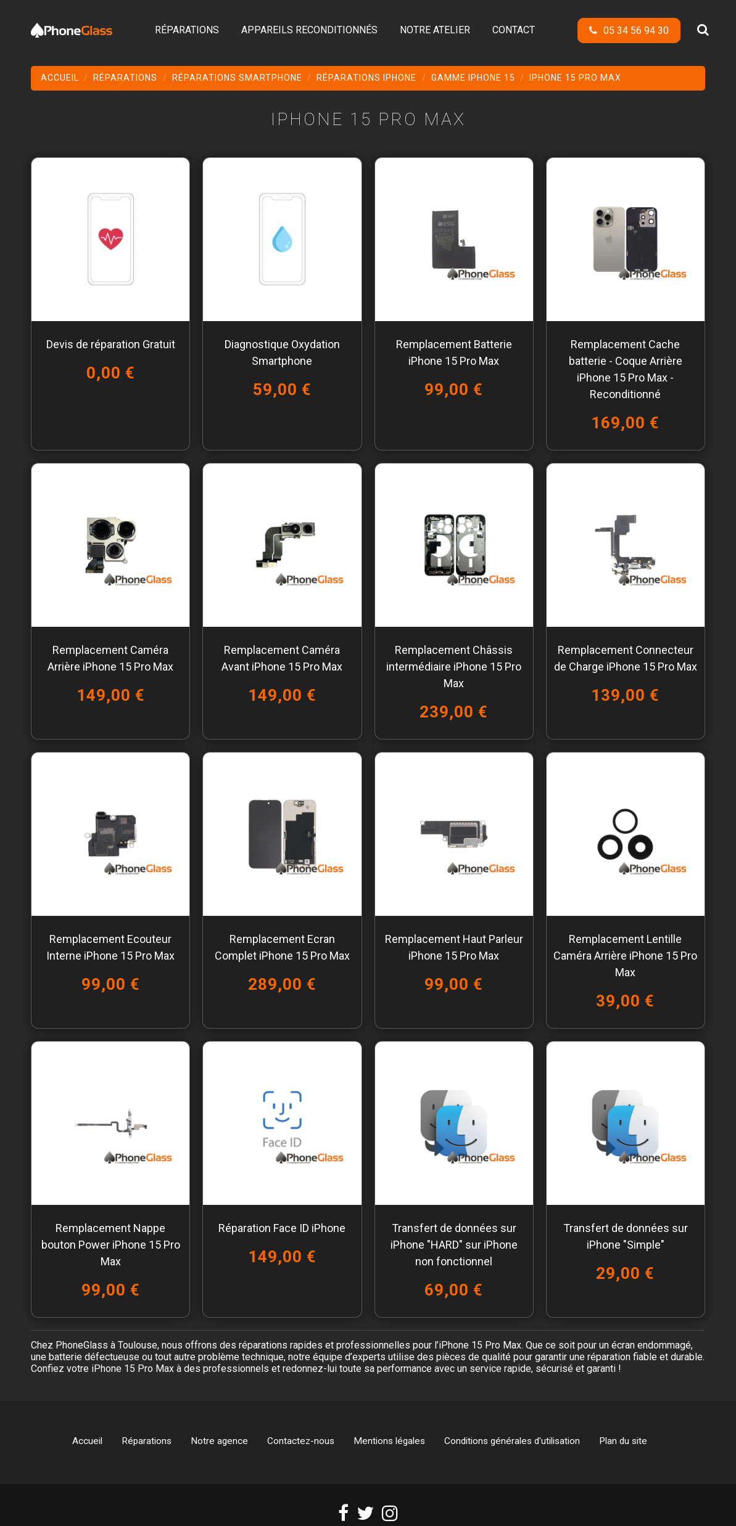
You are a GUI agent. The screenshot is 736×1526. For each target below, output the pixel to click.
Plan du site (623, 1440)
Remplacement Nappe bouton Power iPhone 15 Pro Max (110, 1245)
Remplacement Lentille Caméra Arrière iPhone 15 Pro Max (625, 955)
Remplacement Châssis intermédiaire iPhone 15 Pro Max (453, 666)
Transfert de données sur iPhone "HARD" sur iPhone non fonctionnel (454, 1245)
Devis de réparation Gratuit (110, 344)
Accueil (87, 1440)
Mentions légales (389, 1440)
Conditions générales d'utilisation (512, 1440)
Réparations (147, 1440)
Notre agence (219, 1440)
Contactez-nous (300, 1440)
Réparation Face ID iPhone (281, 1228)
